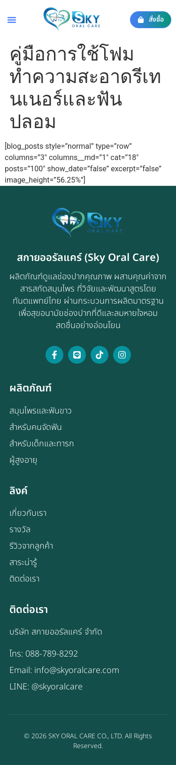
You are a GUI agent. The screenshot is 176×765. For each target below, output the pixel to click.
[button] (12, 20)
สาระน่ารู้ (23, 562)
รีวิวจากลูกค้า (31, 546)
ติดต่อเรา (24, 579)
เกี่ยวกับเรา (27, 513)
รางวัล (20, 529)
